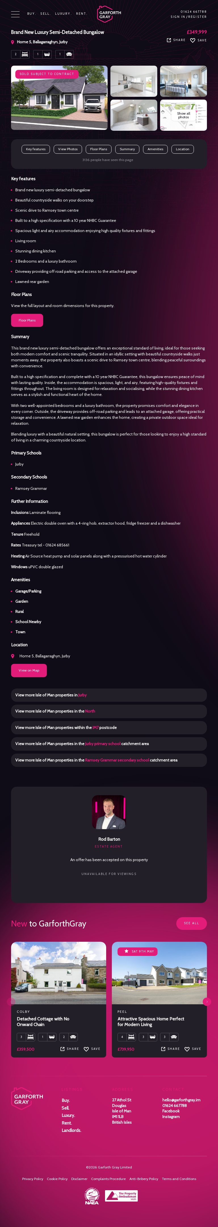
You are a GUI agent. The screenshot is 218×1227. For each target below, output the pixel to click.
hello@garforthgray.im (181, 1099)
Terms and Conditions (179, 1179)
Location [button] (182, 149)
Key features (35, 149)
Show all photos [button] (183, 115)
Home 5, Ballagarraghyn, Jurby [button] (40, 655)
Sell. (45, 14)
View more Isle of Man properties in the (55, 711)
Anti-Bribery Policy (143, 1179)
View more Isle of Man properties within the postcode (66, 727)
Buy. (31, 14)
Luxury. (63, 14)
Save (198, 40)
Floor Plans (98, 149)
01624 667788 (194, 12)
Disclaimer (79, 1179)
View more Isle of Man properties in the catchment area (82, 743)
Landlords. (71, 1130)
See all (191, 923)
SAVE (92, 1049)
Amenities (155, 149)
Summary (127, 149)
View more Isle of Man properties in (51, 695)
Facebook (170, 1111)
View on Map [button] (29, 670)
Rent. (82, 14)
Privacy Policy (32, 1179)
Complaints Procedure (108, 1179)
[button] (207, 1002)
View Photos (67, 149)
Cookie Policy (57, 1179)
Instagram (171, 1116)
